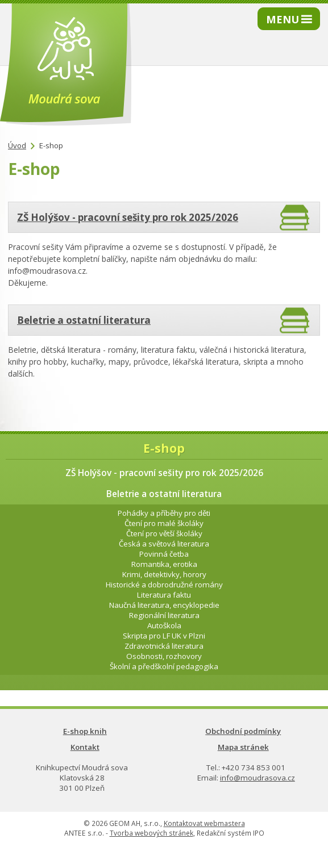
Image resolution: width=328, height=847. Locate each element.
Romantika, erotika (164, 564)
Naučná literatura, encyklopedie (164, 605)
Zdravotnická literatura (164, 646)
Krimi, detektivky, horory (164, 574)
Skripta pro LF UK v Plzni (164, 636)
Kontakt (84, 747)
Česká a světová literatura (164, 544)
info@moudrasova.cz (257, 778)
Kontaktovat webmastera (204, 823)
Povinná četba (164, 554)
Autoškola (164, 625)
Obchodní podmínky (243, 731)
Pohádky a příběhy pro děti (164, 513)
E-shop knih (85, 731)
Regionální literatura (164, 615)
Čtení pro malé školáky (164, 523)
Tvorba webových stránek (151, 833)
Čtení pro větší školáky (164, 533)
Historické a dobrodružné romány (164, 584)
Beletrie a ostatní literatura (84, 320)
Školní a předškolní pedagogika (164, 666)
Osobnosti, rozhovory (164, 656)
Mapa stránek (243, 747)
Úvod (17, 145)
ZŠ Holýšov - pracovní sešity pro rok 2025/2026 (127, 217)
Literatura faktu (164, 595)
